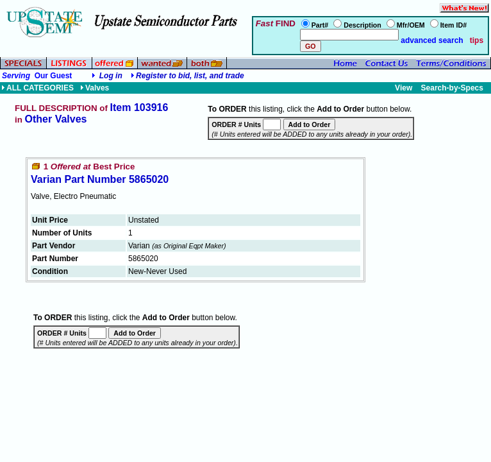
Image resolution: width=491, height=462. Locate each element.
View (403, 87)
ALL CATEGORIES (37, 87)
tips (476, 40)
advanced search (431, 40)
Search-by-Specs (452, 87)
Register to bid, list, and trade (190, 75)
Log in (110, 75)
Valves (94, 87)
